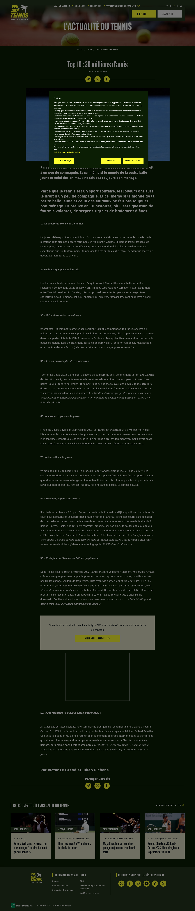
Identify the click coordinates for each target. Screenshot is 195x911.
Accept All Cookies (133, 161)
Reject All (111, 161)
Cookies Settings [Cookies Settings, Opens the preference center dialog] (64, 161)
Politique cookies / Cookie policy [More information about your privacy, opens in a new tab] (67, 152)
